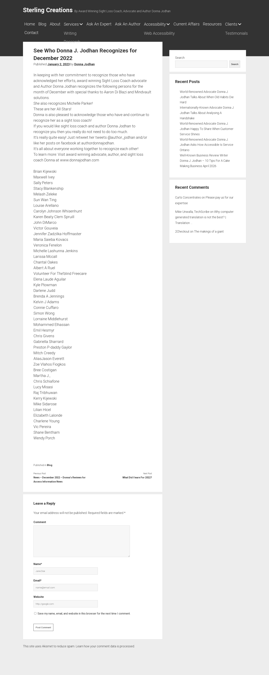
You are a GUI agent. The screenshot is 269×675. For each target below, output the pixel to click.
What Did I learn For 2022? (137, 481)
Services (89, 25)
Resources (77, 35)
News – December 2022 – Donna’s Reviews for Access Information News (59, 483)
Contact (131, 35)
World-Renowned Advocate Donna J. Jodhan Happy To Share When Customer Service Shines (206, 132)
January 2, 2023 (58, 68)
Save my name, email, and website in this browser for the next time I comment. (84, 617)
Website (38, 600)
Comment (39, 526)
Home (31, 25)
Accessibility (202, 25)
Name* (37, 568)
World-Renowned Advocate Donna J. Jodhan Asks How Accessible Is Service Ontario (206, 148)
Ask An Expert (126, 25)
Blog (49, 25)
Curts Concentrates (188, 201)
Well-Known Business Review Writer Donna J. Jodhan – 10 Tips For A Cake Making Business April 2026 (205, 164)
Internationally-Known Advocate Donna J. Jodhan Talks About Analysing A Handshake (207, 117)
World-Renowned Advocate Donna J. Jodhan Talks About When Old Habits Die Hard (207, 101)
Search (180, 61)
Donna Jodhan (84, 68)
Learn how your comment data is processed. (105, 650)
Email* (37, 584)
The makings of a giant (209, 235)
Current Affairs (42, 35)
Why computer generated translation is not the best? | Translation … (204, 221)
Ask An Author (165, 25)
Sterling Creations (48, 10)
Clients (103, 35)
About (67, 25)
